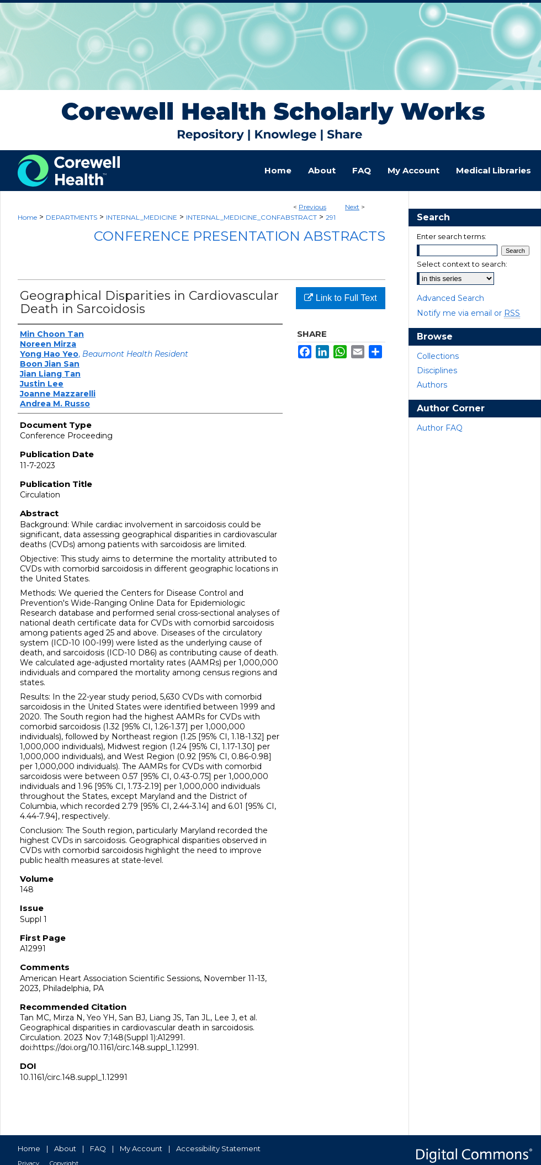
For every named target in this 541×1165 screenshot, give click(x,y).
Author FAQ (440, 428)
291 (331, 217)
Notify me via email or (468, 313)
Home (27, 217)
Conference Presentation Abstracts (239, 236)
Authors (432, 385)
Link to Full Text (340, 298)
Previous (312, 207)
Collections (438, 356)
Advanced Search (450, 298)
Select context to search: (462, 264)
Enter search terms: (451, 236)
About (65, 1148)
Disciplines (437, 370)
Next (352, 207)
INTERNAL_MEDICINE (141, 217)
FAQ (98, 1148)
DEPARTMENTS (71, 217)
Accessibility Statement (218, 1148)
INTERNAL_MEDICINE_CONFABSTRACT (251, 217)
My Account (141, 1148)
